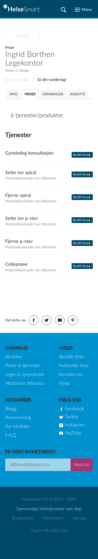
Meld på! (82, 465)
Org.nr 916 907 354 (49, 531)
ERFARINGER (53, 94)
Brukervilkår (23, 518)
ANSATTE (77, 94)
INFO (13, 94)
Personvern (53, 518)
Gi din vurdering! (51, 80)
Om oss (79, 518)
